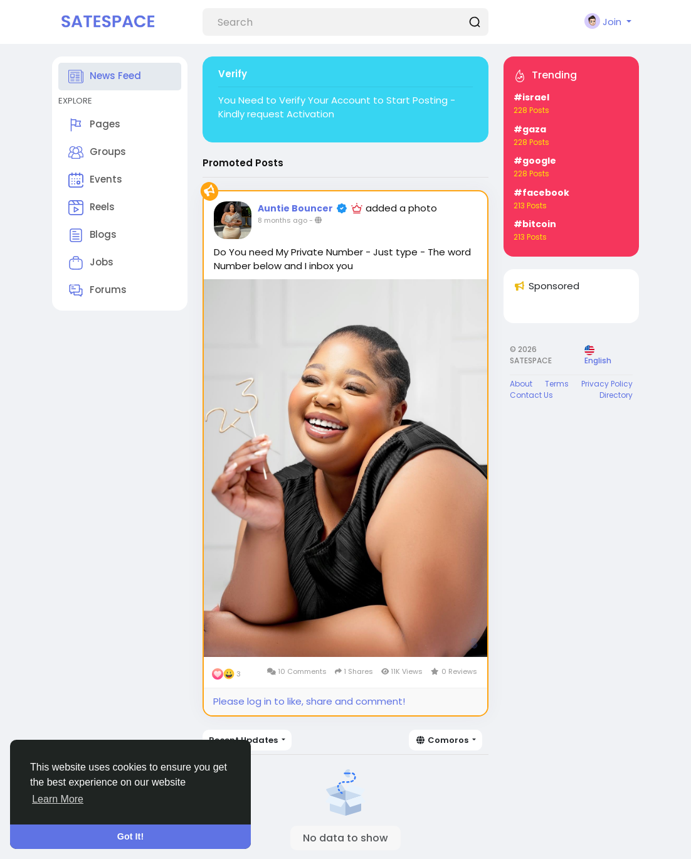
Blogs (92, 235)
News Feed (104, 76)
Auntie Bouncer (295, 208)
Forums (97, 290)
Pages (94, 124)
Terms (557, 383)
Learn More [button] (57, 799)
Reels (91, 207)
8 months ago (282, 220)
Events (95, 180)
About (521, 383)
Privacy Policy (607, 383)
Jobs (90, 262)
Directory (616, 395)
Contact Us (531, 395)
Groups (97, 152)
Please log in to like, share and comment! (309, 701)
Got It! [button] (130, 836)
